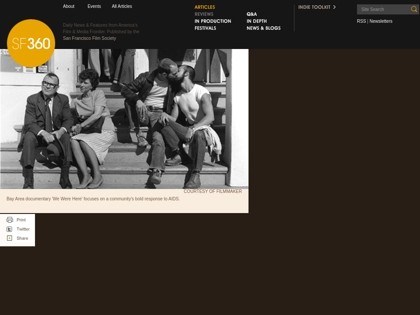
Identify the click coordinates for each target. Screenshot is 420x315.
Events (94, 6)
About (68, 6)
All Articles (122, 6)
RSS (361, 21)
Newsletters (381, 21)
